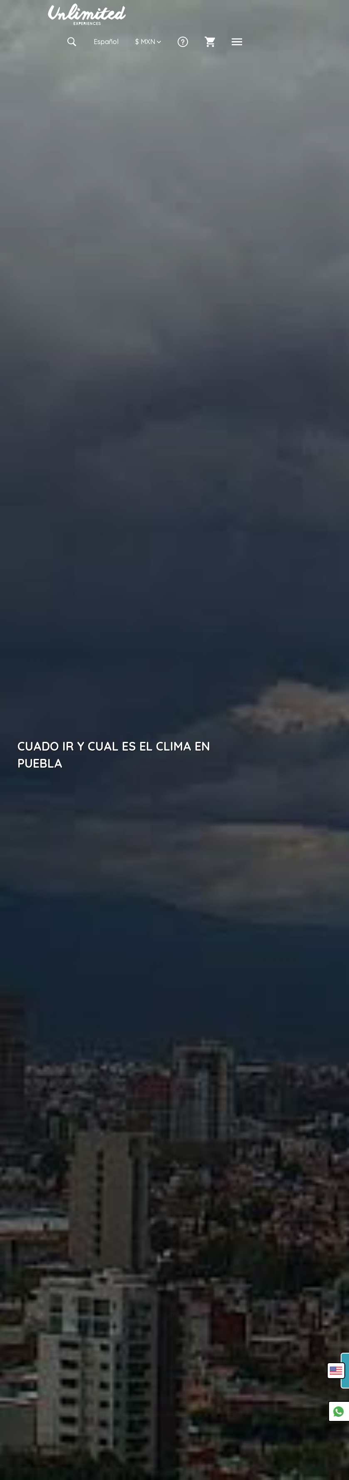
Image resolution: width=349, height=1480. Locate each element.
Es (106, 41)
